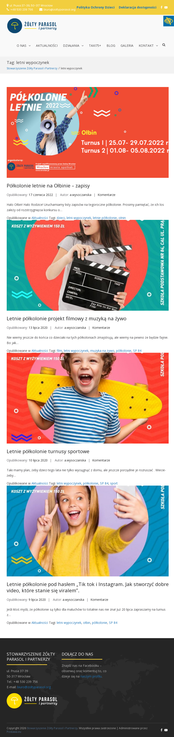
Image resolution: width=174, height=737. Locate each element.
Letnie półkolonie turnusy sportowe (48, 451)
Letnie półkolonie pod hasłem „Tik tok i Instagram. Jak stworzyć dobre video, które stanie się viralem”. (88, 587)
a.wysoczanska (80, 195)
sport (114, 483)
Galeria (127, 45)
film (59, 350)
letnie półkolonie (105, 218)
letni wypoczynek (79, 218)
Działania (71, 45)
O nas (21, 45)
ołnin (122, 218)
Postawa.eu (14, 732)
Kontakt (146, 45)
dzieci (61, 218)
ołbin (86, 622)
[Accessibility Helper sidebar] (168, 21)
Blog (111, 45)
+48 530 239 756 (21, 9)
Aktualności (47, 45)
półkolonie (123, 350)
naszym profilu (91, 676)
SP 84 (137, 350)
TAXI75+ (95, 45)
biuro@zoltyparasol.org (59, 9)
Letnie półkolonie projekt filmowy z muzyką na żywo (66, 318)
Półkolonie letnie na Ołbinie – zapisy (48, 185)
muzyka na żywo (102, 350)
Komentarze (106, 195)
